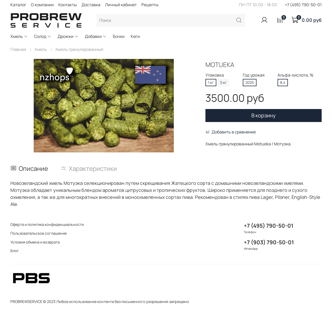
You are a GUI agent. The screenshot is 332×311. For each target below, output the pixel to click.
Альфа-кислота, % (295, 75)
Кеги (135, 36)
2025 (249, 82)
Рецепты (149, 5)
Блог (14, 250)
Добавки (96, 36)
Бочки (119, 36)
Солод (42, 36)
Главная (18, 49)
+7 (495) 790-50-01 (303, 5)
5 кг (223, 82)
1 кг (211, 82)
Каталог (18, 5)
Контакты (67, 5)
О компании (42, 5)
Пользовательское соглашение (38, 233)
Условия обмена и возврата (35, 242)
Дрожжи (68, 36)
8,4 (282, 82)
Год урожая (254, 75)
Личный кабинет (121, 5)
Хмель (19, 36)
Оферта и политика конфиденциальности (47, 224)
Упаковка (214, 75)
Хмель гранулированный (79, 49)
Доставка (90, 5)
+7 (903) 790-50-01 (269, 242)
